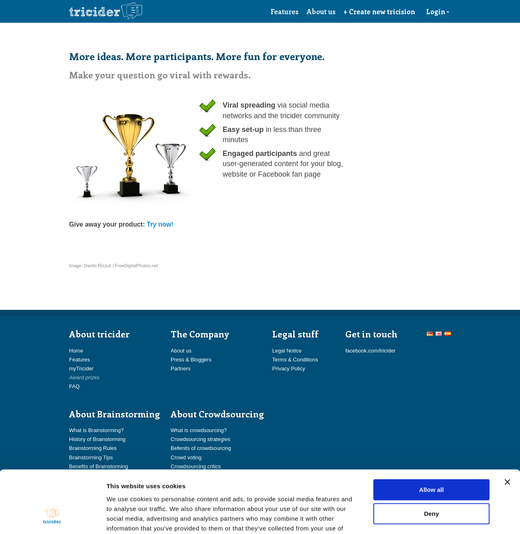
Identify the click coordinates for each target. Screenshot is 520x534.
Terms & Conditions (295, 360)
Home (76, 351)
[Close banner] (507, 429)
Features (285, 11)
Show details (426, 518)
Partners (181, 368)
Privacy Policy (288, 368)
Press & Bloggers (191, 360)
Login (438, 11)
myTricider (81, 368)
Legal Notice (286, 351)
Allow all (431, 436)
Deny (431, 461)
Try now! (160, 224)
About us (321, 11)
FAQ (74, 386)
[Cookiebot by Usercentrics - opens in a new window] (52, 518)
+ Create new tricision (379, 11)
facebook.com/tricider (370, 351)
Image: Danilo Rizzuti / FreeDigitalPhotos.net (113, 265)
